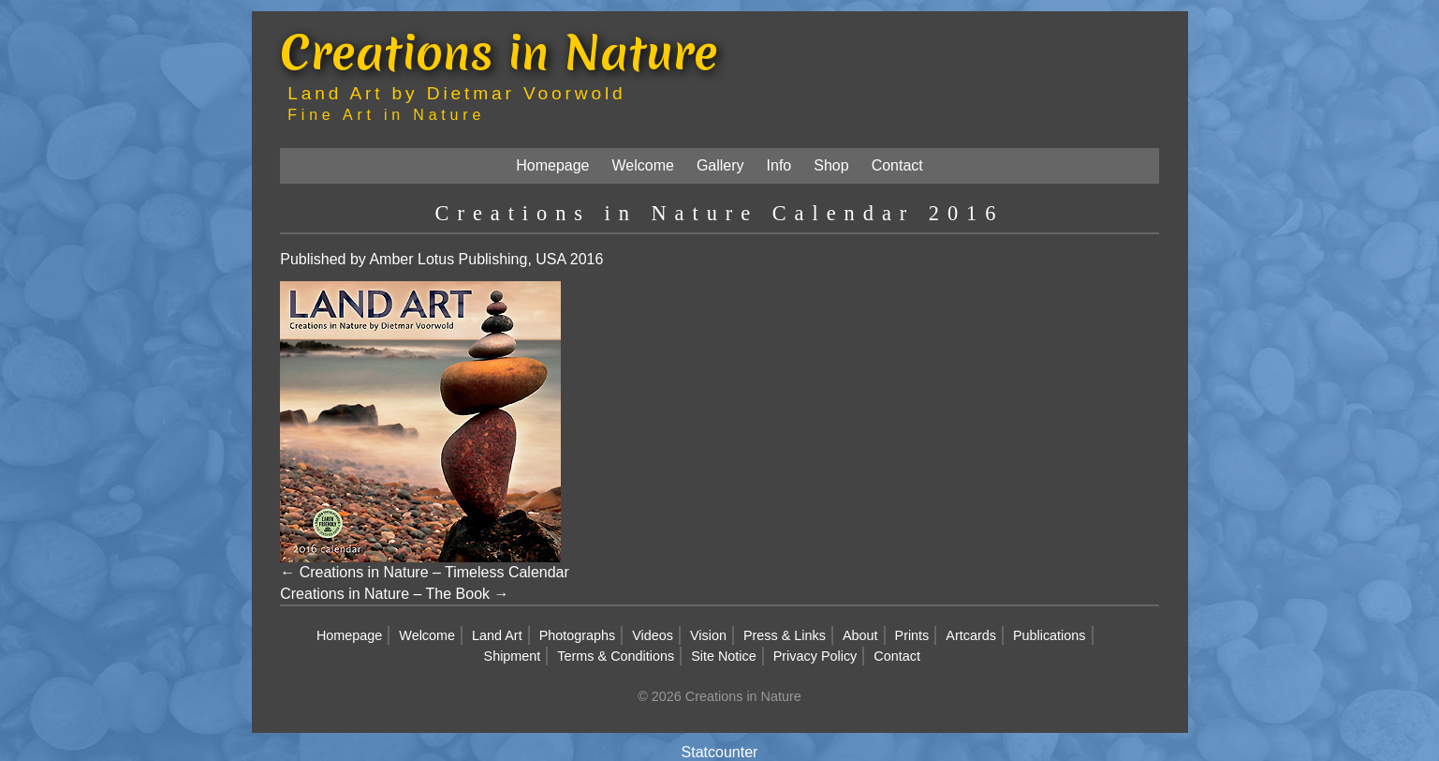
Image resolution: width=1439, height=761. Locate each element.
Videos (652, 635)
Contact (897, 165)
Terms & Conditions (615, 656)
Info (779, 165)
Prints (912, 635)
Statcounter (720, 752)
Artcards (971, 635)
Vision (708, 635)
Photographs (577, 635)
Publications (1049, 635)
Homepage (552, 165)
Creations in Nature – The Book (385, 594)
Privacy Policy (815, 656)
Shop (831, 165)
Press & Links (784, 635)
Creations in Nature (499, 52)
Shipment (512, 656)
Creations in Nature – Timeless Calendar (434, 572)
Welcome (643, 165)
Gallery (720, 165)
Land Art (497, 635)
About (860, 635)
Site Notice (723, 656)
